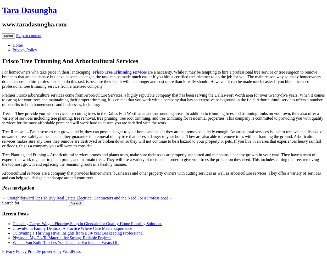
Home (18, 45)
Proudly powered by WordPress (54, 251)
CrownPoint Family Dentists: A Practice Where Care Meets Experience (72, 228)
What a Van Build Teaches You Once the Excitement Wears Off (66, 242)
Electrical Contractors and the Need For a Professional (124, 198)
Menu (8, 36)
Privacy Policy (25, 50)
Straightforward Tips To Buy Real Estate (38, 198)
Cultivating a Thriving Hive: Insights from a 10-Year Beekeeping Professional (78, 233)
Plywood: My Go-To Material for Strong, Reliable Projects (62, 238)
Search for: (11, 203)
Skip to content (28, 36)
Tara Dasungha (29, 10)
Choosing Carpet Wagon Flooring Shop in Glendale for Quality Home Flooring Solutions (87, 223)
